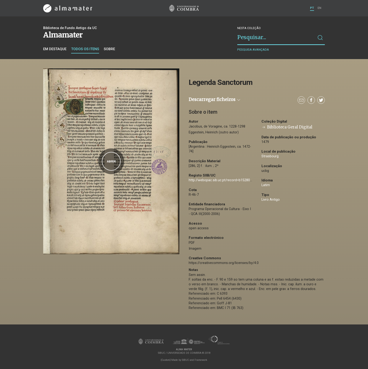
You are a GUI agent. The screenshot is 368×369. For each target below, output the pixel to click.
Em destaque (54, 49)
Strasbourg (270, 156)
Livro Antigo (270, 200)
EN (319, 8)
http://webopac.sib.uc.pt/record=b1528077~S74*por (229, 180)
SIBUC (185, 359)
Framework (201, 359)
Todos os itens (85, 49)
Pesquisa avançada (253, 49)
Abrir (111, 161)
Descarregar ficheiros (215, 99)
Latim (265, 185)
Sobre (109, 49)
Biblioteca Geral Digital (286, 127)
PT (312, 8)
